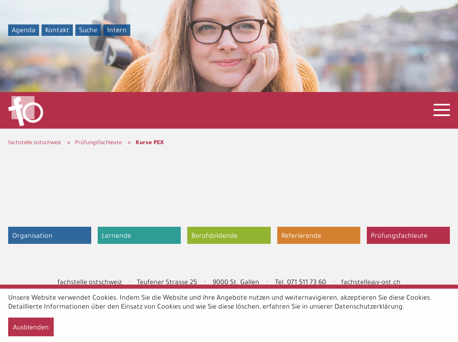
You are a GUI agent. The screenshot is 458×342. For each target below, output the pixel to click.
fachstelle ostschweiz (34, 143)
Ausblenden (31, 328)
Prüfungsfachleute (98, 143)
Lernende (116, 236)
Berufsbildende (214, 236)
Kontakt (57, 31)
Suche (88, 31)
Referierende (301, 236)
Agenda (23, 31)
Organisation (32, 236)
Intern (117, 31)
